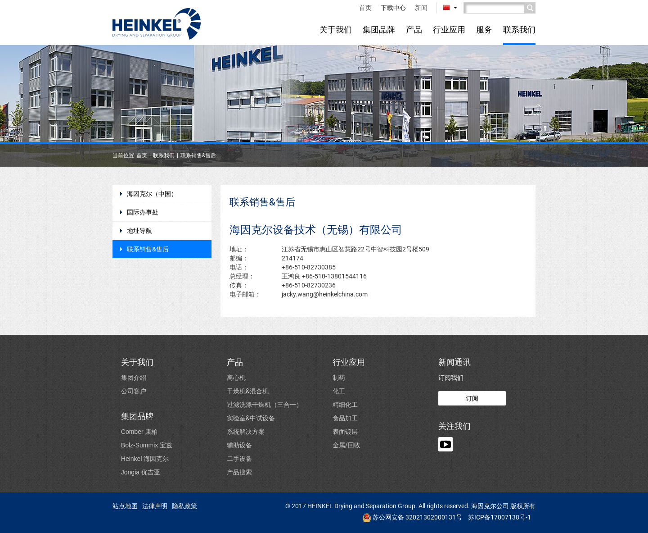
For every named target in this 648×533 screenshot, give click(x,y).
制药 (339, 377)
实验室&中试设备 (251, 418)
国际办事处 (142, 212)
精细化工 (345, 404)
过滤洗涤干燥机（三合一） (264, 404)
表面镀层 (345, 431)
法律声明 (154, 506)
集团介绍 (133, 377)
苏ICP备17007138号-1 (499, 517)
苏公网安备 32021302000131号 (412, 517)
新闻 (421, 7)
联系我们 (519, 29)
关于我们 (336, 29)
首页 (365, 7)
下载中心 (393, 7)
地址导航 (139, 230)
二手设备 (239, 458)
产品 (414, 29)
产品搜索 (239, 472)
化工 (339, 391)
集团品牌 (379, 29)
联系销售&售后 (148, 249)
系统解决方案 (246, 431)
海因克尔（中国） (152, 193)
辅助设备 (239, 445)
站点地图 (125, 506)
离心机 (236, 377)
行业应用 (449, 29)
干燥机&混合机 (248, 391)
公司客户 (133, 391)
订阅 (472, 398)
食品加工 (345, 418)
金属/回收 (346, 445)
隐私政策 (184, 506)
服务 (484, 29)
